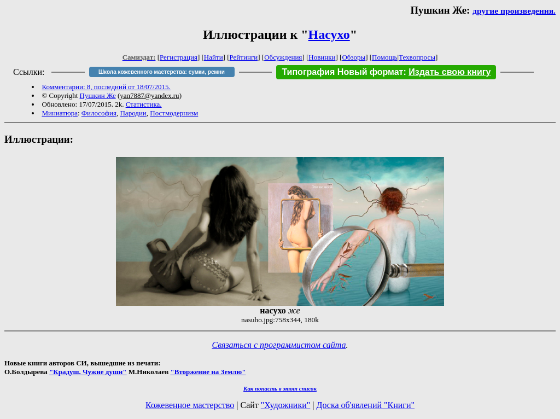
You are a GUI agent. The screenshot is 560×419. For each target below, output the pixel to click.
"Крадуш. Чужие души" (88, 372)
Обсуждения (283, 57)
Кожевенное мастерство (189, 405)
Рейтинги (244, 57)
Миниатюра (60, 113)
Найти (213, 57)
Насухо (329, 34)
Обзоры (353, 57)
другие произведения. (514, 10)
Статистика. (144, 104)
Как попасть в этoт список (280, 388)
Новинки (321, 57)
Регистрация (178, 57)
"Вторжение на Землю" (208, 372)
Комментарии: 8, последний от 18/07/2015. (106, 87)
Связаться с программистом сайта (279, 345)
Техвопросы (417, 57)
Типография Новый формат (342, 72)
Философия (98, 113)
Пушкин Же (98, 95)
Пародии (133, 113)
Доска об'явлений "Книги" (365, 405)
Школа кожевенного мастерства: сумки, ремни (161, 72)
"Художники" (285, 405)
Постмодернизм (174, 113)
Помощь (384, 57)
